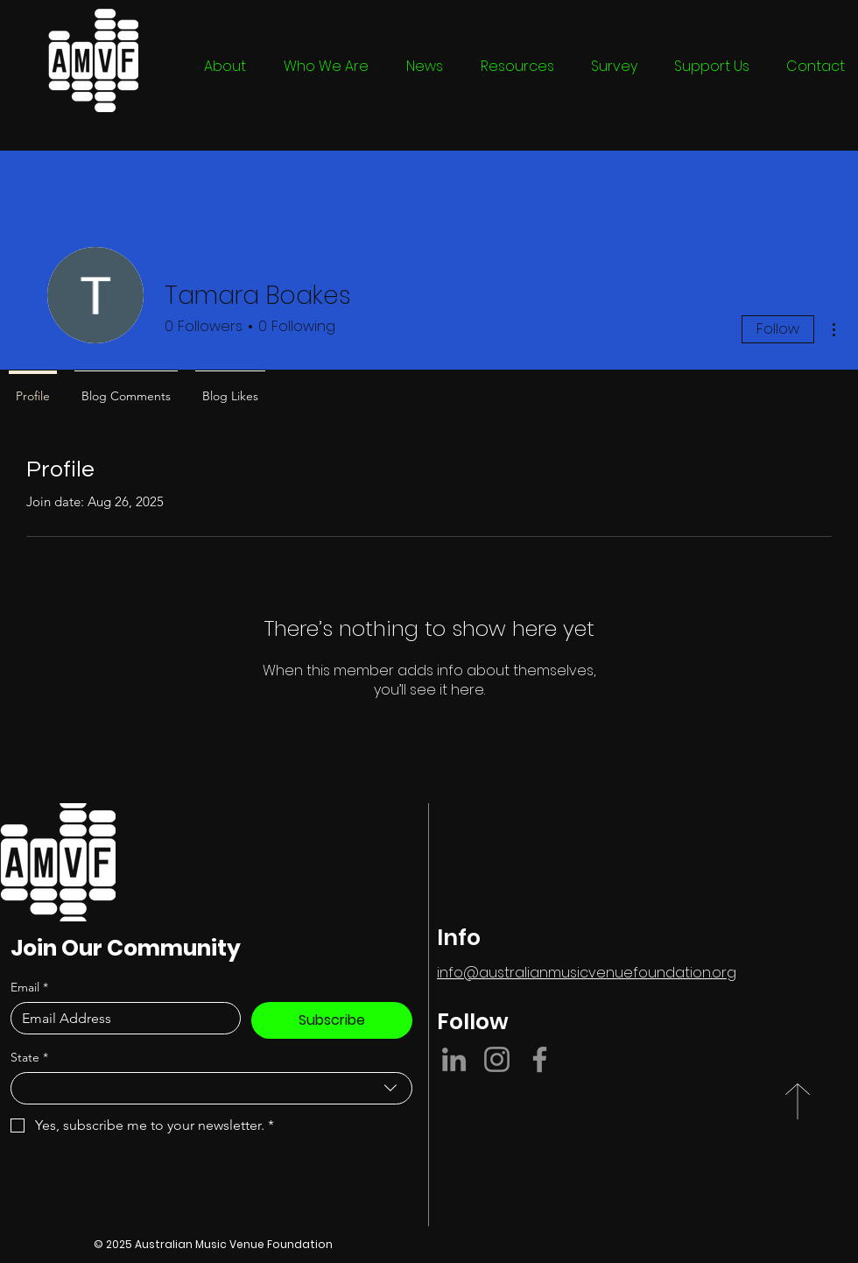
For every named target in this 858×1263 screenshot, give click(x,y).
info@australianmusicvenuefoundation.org (586, 973)
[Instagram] (497, 1059)
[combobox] (211, 1088)
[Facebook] (540, 1059)
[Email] (120, 1018)
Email (29, 987)
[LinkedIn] (454, 1059)
